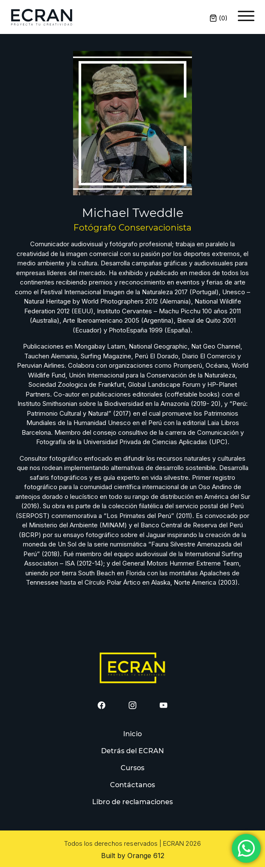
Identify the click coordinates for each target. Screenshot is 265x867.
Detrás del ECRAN (132, 751)
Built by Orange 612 (132, 855)
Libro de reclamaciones (132, 802)
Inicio (132, 734)
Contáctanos (132, 785)
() (218, 18)
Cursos (132, 768)
